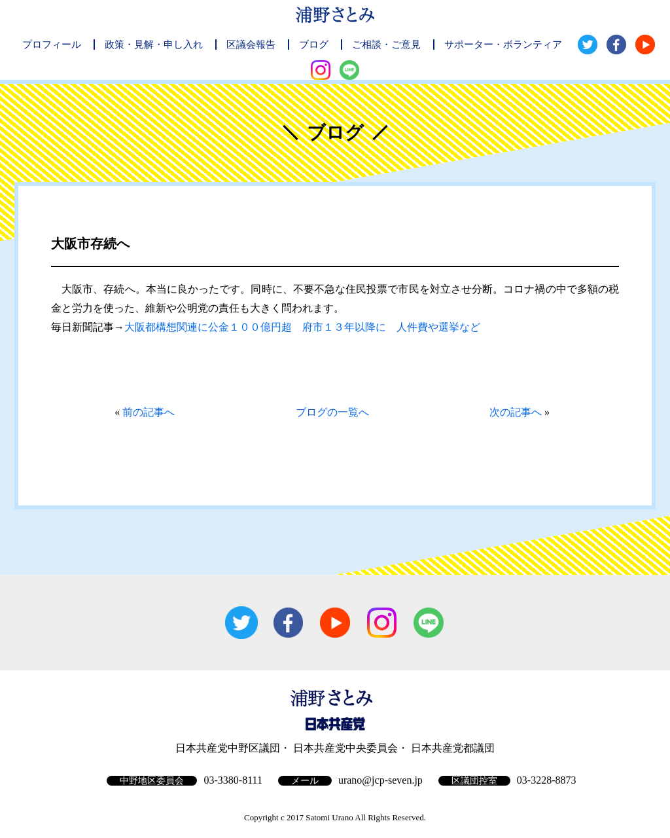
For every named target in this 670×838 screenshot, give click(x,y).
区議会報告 (250, 44)
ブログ (313, 44)
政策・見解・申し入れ (154, 44)
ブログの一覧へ (332, 412)
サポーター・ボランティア (503, 44)
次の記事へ (515, 412)
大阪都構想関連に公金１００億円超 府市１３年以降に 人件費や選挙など (302, 327)
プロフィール (51, 44)
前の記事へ (148, 412)
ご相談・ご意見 (386, 44)
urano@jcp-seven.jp (380, 780)
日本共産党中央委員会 (345, 748)
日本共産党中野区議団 (227, 748)
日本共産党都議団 (453, 748)
